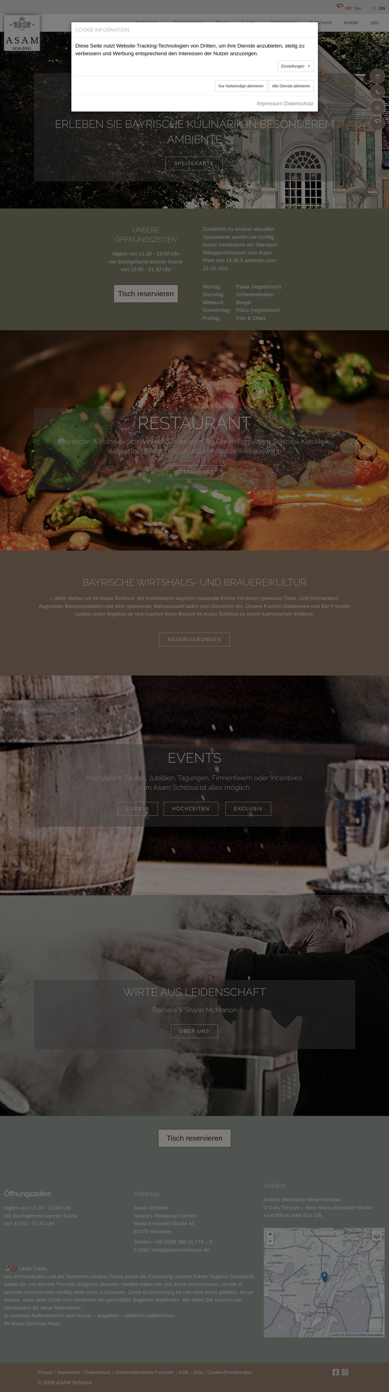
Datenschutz (299, 103)
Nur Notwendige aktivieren (241, 86)
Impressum (269, 103)
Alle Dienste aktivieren (291, 86)
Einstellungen (293, 66)
